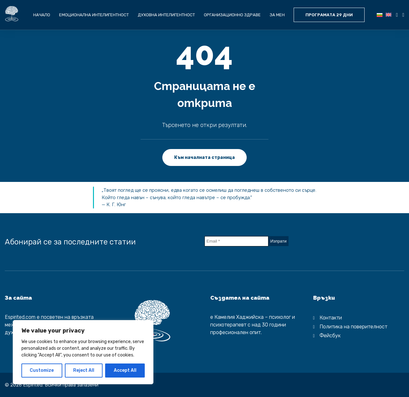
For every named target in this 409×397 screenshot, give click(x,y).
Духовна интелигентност (166, 15)
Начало (41, 15)
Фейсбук (330, 336)
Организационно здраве (232, 15)
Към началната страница (204, 157)
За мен (277, 15)
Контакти (331, 318)
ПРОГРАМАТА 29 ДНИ (329, 14)
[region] (83, 352)
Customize (42, 370)
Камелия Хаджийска (239, 317)
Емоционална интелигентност (94, 15)
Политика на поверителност (353, 327)
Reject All (83, 370)
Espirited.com (20, 317)
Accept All (125, 370)
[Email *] (236, 241)
